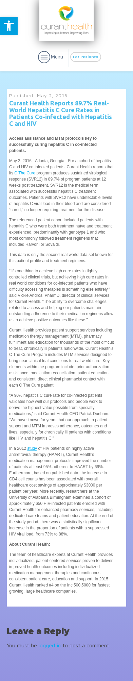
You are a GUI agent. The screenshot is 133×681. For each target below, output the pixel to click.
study (32, 448)
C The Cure (24, 173)
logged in (50, 645)
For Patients (85, 56)
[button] (9, 26)
